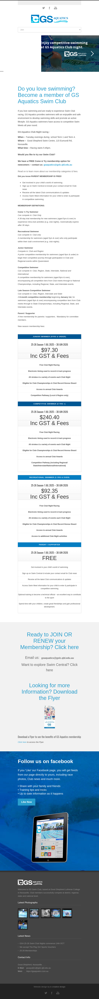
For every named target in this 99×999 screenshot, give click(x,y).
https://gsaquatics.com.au (37, 971)
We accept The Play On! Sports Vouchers (38, 947)
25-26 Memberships (28, 951)
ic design (57, 987)
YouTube (56, 8)
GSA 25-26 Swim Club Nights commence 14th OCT (42, 943)
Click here (67, 647)
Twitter (43, 8)
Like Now (26, 802)
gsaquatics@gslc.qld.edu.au (57, 658)
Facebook (49, 8)
